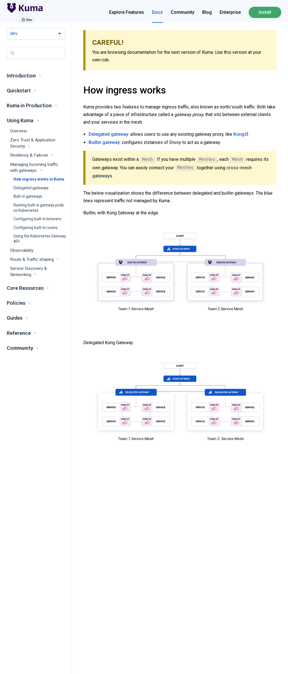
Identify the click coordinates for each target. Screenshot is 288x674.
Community (182, 12)
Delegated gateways (31, 188)
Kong (238, 134)
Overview (18, 131)
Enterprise (230, 12)
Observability (21, 250)
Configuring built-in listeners (37, 219)
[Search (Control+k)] (36, 52)
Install (265, 12)
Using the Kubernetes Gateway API (40, 239)
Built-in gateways (28, 196)
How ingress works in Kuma (39, 179)
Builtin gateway (104, 142)
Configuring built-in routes (36, 227)
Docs (157, 12)
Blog (207, 12)
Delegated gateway (108, 134)
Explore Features (126, 12)
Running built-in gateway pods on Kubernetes (39, 208)
